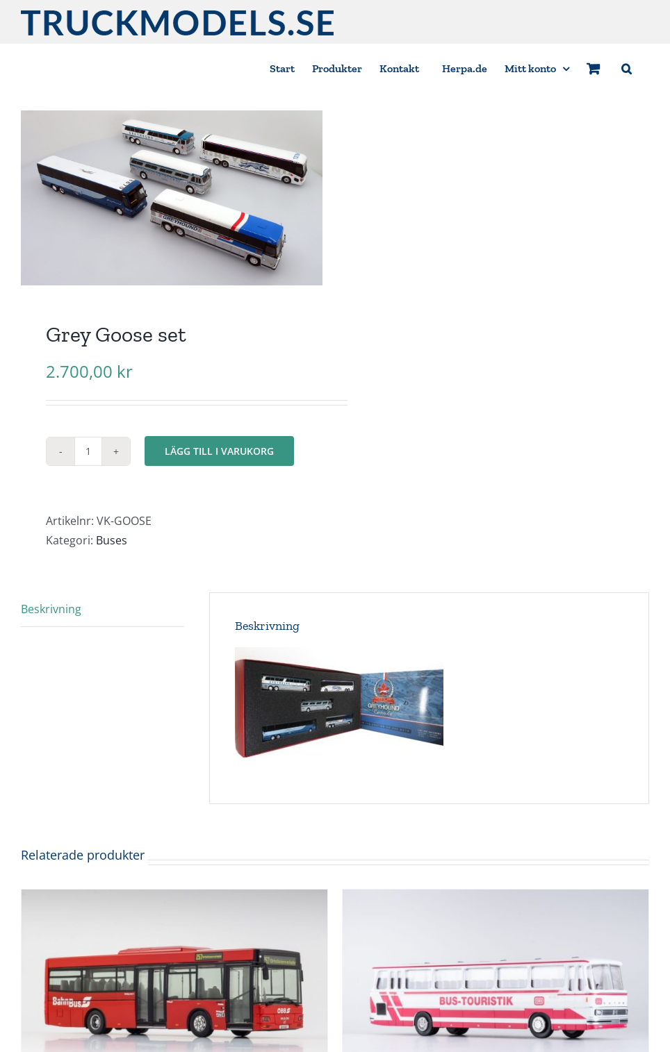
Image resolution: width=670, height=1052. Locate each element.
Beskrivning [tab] (51, 609)
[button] (626, 68)
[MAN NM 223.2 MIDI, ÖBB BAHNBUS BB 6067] (174, 899)
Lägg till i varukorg (219, 451)
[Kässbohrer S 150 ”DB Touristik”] (495, 899)
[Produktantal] (88, 451)
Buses (111, 540)
